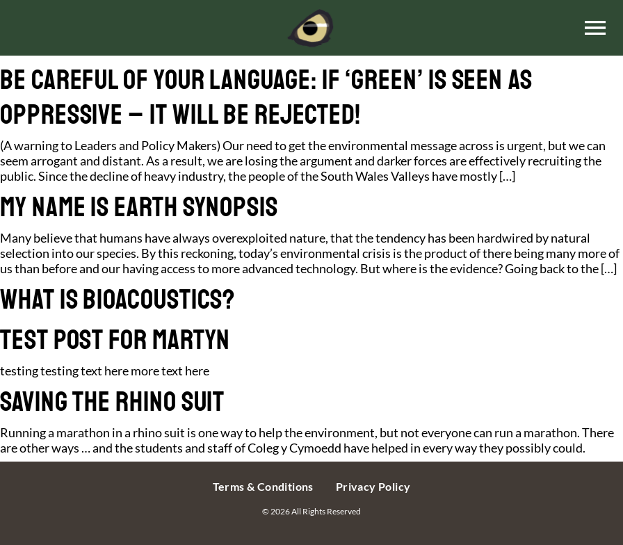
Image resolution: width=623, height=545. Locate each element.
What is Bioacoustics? (117, 299)
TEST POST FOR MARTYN (115, 340)
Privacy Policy (373, 486)
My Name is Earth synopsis (139, 207)
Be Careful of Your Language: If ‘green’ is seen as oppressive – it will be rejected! (266, 97)
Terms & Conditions (263, 486)
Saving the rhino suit (112, 401)
